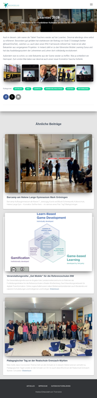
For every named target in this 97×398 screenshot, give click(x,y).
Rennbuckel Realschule (54, 88)
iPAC (28, 88)
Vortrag (70, 88)
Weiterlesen (54, 289)
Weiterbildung (83, 88)
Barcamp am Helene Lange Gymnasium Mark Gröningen (37, 197)
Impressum (43, 386)
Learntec (37, 88)
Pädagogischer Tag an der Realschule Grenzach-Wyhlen (37, 360)
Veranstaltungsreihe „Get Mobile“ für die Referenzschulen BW (40, 276)
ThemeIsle (57, 392)
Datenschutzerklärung (60, 386)
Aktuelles (18, 88)
